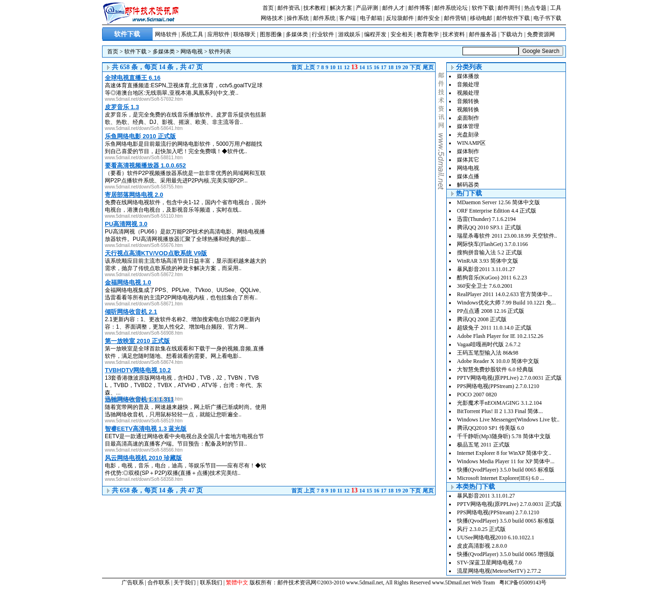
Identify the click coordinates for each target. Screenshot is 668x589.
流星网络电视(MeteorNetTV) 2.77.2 (499, 571)
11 (339, 67)
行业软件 (323, 34)
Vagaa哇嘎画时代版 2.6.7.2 (488, 344)
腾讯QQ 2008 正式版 (482, 319)
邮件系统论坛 (451, 8)
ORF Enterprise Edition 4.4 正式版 (496, 210)
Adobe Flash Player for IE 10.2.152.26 (500, 336)
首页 (268, 8)
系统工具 (192, 34)
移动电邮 (481, 18)
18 (391, 67)
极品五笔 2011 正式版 (483, 444)
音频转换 (468, 101)
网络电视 (191, 51)
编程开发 (375, 34)
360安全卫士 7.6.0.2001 (485, 286)
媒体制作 (468, 151)
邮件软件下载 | (514, 18)
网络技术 (272, 18)
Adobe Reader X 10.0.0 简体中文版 (498, 361)
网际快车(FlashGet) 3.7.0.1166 (492, 244)
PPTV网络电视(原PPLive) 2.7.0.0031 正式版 (509, 378)
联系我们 (211, 582)
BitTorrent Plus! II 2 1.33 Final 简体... (500, 411)
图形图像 (271, 34)
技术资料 (454, 34)
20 (405, 67)
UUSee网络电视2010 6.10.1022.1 (495, 537)
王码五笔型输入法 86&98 (487, 353)
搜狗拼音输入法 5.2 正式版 (489, 252)
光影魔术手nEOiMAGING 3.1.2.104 (499, 403)
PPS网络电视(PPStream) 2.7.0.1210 (498, 386)
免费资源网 (541, 34)
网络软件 (166, 34)
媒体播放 (468, 76)
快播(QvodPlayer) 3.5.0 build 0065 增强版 (505, 554)
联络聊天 (244, 34)
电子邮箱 (371, 18)
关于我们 (184, 582)
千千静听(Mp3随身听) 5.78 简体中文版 (504, 436)
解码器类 (468, 184)
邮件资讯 (288, 8)
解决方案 (341, 8)
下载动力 (512, 34)
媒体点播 (468, 176)
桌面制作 (468, 118)
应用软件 (218, 34)
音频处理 (468, 84)
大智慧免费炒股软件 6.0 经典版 (495, 369)
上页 (309, 67)
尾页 (428, 67)
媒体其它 (468, 159)
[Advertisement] (357, 137)
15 (369, 67)
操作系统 (298, 18)
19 (398, 67)
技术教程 (314, 8)
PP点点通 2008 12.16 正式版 (490, 311)
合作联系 (159, 582)
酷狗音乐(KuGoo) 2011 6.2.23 (492, 277)
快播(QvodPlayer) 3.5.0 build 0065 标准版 (505, 469)
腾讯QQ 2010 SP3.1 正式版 (489, 227)
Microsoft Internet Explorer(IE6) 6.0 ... (500, 478)
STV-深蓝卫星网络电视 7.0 (489, 562)
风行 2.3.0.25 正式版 (481, 529)
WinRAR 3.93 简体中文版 (487, 261)
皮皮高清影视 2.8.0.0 (482, 546)
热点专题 (535, 8)
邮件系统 (324, 18)
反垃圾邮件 (400, 18)
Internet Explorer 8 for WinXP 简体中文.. (504, 453)
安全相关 (402, 34)
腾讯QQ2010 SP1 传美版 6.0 (490, 428)
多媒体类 (297, 34)
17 (383, 67)
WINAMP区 (471, 143)
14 (362, 67)
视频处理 (468, 93)
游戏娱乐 (349, 34)
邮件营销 (455, 18)
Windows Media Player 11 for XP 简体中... (505, 461)
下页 (415, 67)
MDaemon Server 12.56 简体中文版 (498, 202)
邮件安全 (429, 18)
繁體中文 (237, 582)
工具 (555, 8)
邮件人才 (393, 8)
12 (347, 67)
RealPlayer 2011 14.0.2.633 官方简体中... (504, 294)
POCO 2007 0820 (477, 394)
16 (376, 67)
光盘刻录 (468, 134)
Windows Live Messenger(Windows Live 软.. (508, 419)
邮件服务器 (483, 34)
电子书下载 (547, 18)
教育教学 (428, 34)
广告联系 (133, 582)
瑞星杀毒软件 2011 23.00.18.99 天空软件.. (507, 236)
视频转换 (468, 109)
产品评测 (367, 8)
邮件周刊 (509, 8)
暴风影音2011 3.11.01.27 (486, 269)
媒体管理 (468, 126)
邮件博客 (419, 8)
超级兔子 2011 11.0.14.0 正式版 (494, 327)
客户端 (347, 18)
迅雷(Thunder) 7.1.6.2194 (486, 219)
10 (332, 67)
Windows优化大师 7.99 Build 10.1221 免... (506, 302)
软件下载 (483, 8)
